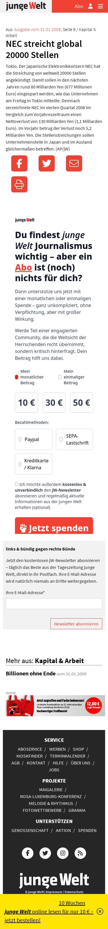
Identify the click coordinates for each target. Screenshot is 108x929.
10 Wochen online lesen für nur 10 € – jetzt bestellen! (49, 911)
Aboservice (30, 749)
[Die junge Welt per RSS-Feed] (80, 852)
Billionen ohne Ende (31, 673)
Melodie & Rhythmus (51, 803)
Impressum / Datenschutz (64, 892)
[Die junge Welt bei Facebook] (27, 852)
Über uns (80, 763)
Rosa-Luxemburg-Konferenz (51, 796)
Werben (57, 749)
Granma (77, 810)
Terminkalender (67, 756)
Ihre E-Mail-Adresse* (25, 592)
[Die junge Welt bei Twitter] (45, 852)
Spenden (87, 830)
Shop (78, 749)
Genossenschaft (30, 830)
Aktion (63, 830)
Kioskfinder (29, 756)
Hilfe (58, 763)
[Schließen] (99, 911)
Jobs (54, 769)
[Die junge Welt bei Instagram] (63, 852)
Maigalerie (50, 789)
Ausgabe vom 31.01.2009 (37, 29)
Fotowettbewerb (42, 810)
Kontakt (36, 763)
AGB (16, 763)
